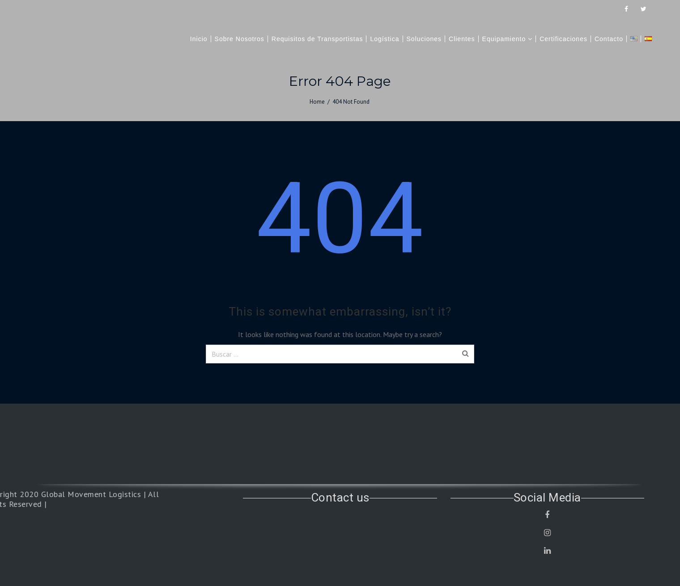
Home (317, 101)
